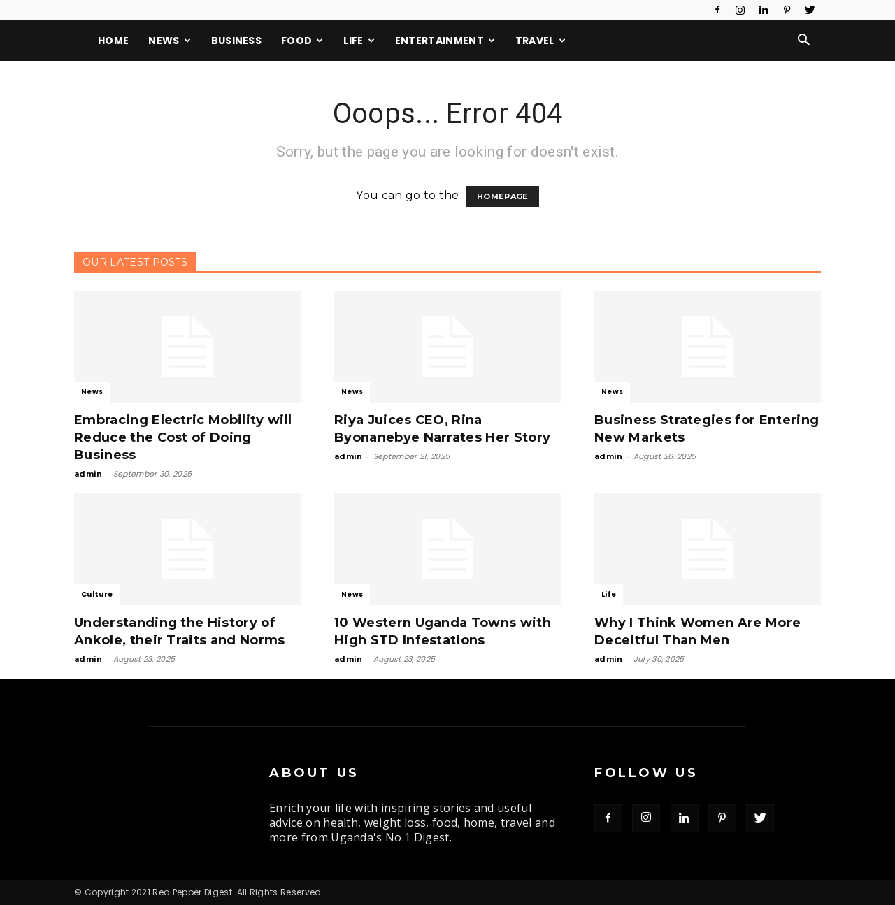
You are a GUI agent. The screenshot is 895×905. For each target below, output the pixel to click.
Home (113, 41)
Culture (97, 594)
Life (359, 41)
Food (302, 41)
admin (88, 474)
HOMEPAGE (503, 196)
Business (236, 41)
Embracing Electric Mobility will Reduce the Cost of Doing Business (183, 437)
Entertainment (445, 41)
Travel (540, 41)
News (169, 41)
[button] (804, 41)
